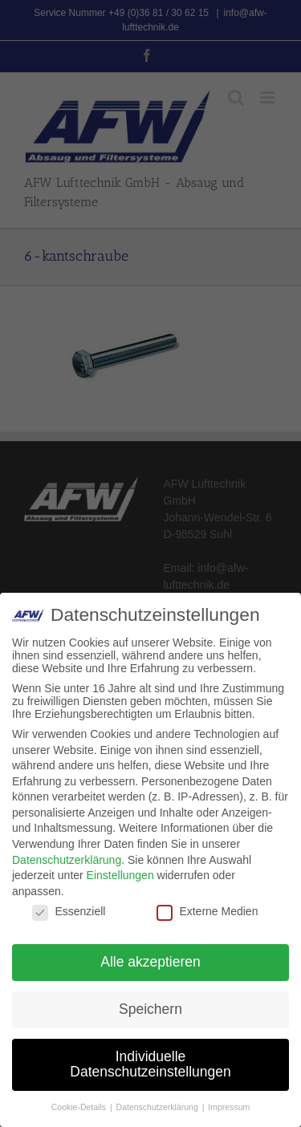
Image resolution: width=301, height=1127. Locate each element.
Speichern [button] (150, 1009)
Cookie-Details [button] (79, 1107)
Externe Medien (207, 911)
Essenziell (68, 911)
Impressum (229, 1107)
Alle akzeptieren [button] (150, 962)
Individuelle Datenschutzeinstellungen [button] (150, 1064)
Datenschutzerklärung (66, 859)
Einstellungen (120, 875)
